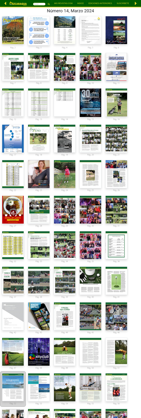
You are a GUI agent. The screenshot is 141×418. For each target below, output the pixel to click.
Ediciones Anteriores (100, 3)
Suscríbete (123, 3)
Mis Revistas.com (63, 3)
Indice (80, 3)
